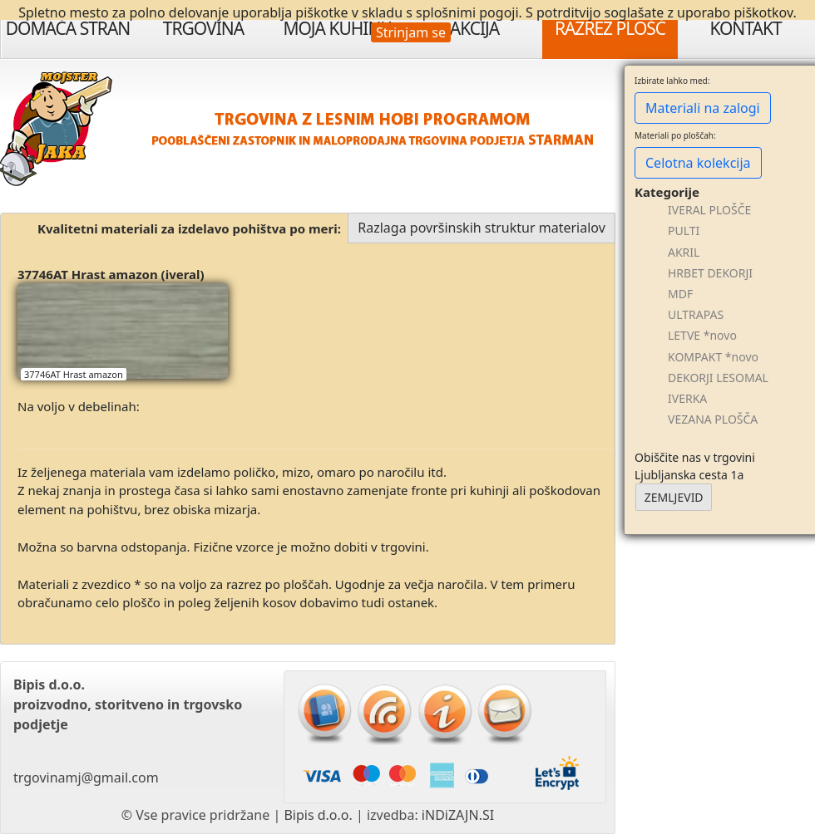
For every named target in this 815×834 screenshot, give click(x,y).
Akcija (475, 28)
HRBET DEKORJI (710, 273)
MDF (680, 294)
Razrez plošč (610, 28)
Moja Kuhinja (338, 28)
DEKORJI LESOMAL (718, 377)
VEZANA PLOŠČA (713, 419)
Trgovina (203, 28)
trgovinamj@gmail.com (86, 777)
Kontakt (745, 28)
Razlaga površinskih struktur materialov (481, 227)
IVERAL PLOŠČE (709, 210)
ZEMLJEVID (674, 497)
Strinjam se (411, 32)
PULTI (683, 230)
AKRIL (683, 252)
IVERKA (687, 398)
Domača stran (68, 28)
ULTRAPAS (696, 314)
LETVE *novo (702, 335)
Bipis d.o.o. (318, 815)
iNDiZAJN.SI (458, 815)
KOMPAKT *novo (713, 357)
